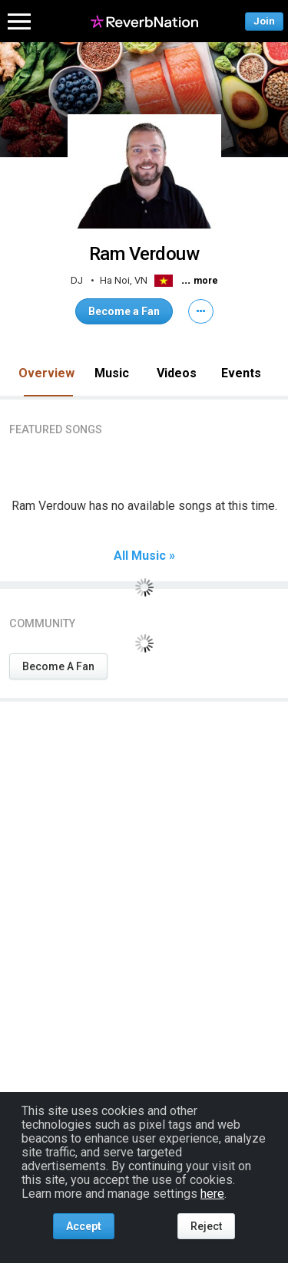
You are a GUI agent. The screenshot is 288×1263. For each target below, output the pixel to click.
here (212, 1193)
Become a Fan (124, 311)
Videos (177, 373)
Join (264, 21)
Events (241, 373)
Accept (83, 1226)
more (206, 280)
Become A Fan (58, 666)
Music (111, 373)
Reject (206, 1226)
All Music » (144, 556)
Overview (46, 373)
